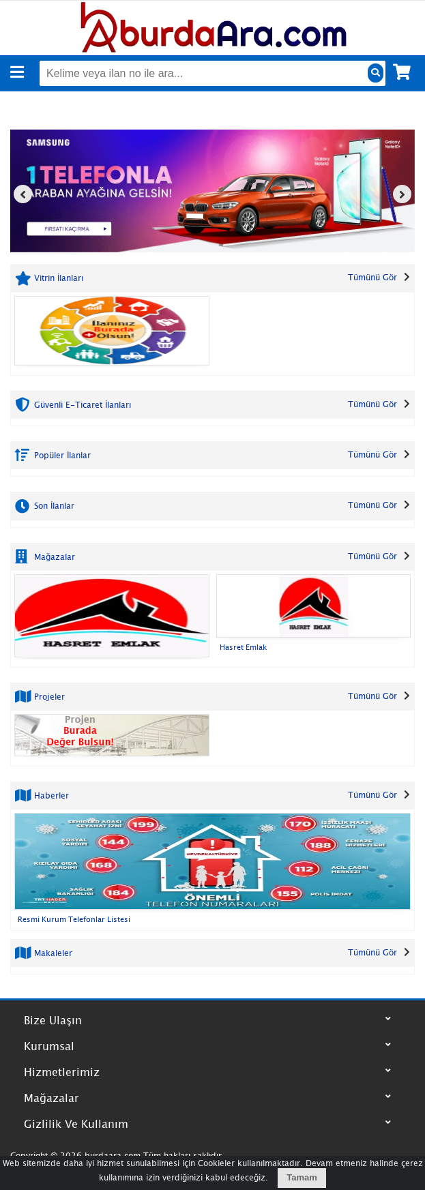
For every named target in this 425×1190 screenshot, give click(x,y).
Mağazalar (53, 556)
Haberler (50, 795)
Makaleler (51, 953)
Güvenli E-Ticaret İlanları (81, 404)
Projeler (48, 696)
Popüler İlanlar (61, 455)
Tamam (302, 1177)
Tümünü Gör (372, 277)
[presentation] (23, 194)
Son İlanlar (52, 506)
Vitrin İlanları (57, 278)
